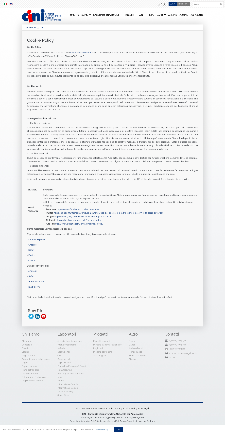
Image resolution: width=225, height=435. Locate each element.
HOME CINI (31, 27)
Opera (31, 260)
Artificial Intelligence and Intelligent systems (69, 343)
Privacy (118, 408)
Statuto (25, 352)
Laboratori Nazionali (106, 15)
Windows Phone (36, 281)
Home (72, 15)
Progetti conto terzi (102, 352)
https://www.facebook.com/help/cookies (78, 209)
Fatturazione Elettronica (34, 377)
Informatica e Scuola (67, 384)
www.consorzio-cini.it (80, 52)
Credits (109, 408)
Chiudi (118, 429)
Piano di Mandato (30, 370)
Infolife (60, 380)
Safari (31, 250)
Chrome (32, 245)
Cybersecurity (64, 359)
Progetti (129, 15)
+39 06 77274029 (177, 344)
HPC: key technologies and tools (70, 375)
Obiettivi (26, 348)
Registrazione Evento (32, 380)
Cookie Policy (40, 40)
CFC (59, 355)
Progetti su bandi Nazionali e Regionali (107, 346)
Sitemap (133, 359)
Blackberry (33, 287)
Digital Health (64, 362)
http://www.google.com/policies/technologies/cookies (83, 216)
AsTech (61, 348)
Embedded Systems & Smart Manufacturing (71, 368)
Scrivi (172, 357)
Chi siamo (82, 15)
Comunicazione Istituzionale (36, 359)
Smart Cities (63, 395)
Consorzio (27, 344)
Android (32, 271)
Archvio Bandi (136, 348)
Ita (42, 27)
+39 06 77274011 (177, 348)
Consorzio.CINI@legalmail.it (183, 353)
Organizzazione (29, 366)
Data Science (63, 352)
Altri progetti (99, 355)
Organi (25, 362)
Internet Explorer (37, 239)
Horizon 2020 (135, 352)
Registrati (183, 4)
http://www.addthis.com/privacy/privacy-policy (79, 224)
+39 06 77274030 (177, 340)
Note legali (143, 408)
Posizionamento (30, 373)
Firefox (31, 255)
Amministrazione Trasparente (185, 15)
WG (141, 15)
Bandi (160, 15)
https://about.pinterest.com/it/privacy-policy (78, 220)
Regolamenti (28, 355)
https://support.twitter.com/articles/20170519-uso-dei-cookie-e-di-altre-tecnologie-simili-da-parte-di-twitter (108, 213)
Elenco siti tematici (138, 355)
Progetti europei (101, 341)
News (151, 15)
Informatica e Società (67, 388)
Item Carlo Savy (65, 391)
